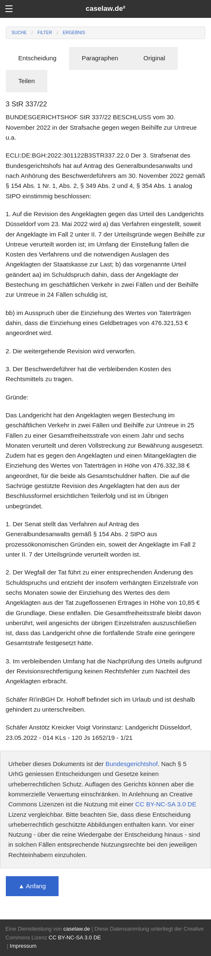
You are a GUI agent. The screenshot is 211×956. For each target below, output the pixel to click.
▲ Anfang (32, 885)
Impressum (23, 946)
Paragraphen (100, 58)
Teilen (26, 80)
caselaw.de (76, 929)
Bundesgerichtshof (132, 763)
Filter (44, 32)
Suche (19, 32)
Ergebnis (74, 32)
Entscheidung (37, 58)
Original (154, 58)
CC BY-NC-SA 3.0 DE (165, 804)
